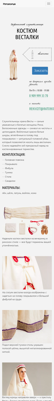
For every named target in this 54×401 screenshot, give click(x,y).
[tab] (40, 54)
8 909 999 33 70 (38, 95)
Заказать (41, 70)
